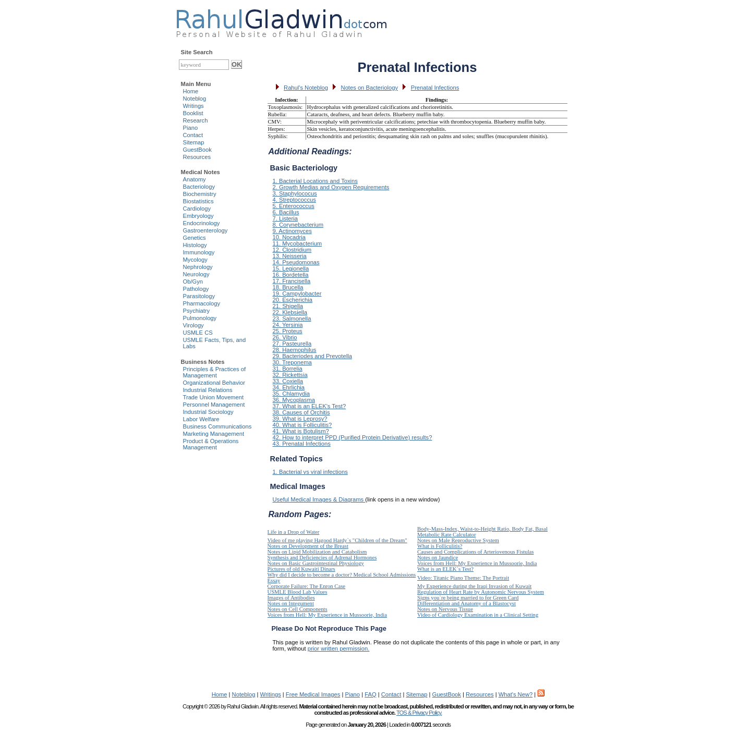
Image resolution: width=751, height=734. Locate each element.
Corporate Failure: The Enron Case (307, 586)
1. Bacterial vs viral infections (310, 472)
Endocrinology (201, 223)
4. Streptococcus (294, 200)
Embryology (198, 216)
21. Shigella (288, 306)
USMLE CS (198, 332)
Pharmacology (202, 303)
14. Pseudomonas (296, 262)
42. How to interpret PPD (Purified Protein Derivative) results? (352, 437)
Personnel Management (214, 404)
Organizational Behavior (214, 383)
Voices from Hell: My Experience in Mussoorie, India (477, 563)
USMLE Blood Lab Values (298, 592)
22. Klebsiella (290, 312)
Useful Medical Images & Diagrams (319, 499)
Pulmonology (200, 318)
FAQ (370, 694)
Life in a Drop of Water (294, 532)
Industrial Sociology (208, 412)
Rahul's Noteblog (306, 87)
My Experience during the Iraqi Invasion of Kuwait (474, 586)
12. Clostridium (292, 250)
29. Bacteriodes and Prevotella (312, 356)
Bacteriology (199, 187)
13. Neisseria (290, 256)
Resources (197, 157)
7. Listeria (285, 218)
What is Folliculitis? (439, 546)
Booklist (193, 113)
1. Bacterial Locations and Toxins (315, 181)
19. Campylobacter (297, 293)
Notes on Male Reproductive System (458, 540)
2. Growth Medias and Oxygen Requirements (331, 187)
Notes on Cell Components (298, 609)
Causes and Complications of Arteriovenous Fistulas (475, 552)
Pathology (196, 289)
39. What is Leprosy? (300, 418)
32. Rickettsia (290, 375)
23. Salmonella (292, 318)
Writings (193, 106)
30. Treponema (292, 362)
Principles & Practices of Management (214, 372)
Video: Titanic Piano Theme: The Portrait (463, 578)
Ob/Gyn (193, 281)
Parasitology (199, 296)
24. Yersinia (288, 325)
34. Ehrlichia (289, 387)
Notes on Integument (291, 603)
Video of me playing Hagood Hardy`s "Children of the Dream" (337, 540)
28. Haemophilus (295, 350)
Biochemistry (199, 194)
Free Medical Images (313, 694)
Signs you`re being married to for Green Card (467, 598)
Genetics (194, 238)
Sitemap (193, 142)
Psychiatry (196, 311)
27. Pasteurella (292, 343)
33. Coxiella (288, 381)
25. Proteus (287, 331)
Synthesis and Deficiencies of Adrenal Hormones (322, 557)
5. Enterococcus (293, 206)
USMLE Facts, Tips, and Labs (214, 343)
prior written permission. (339, 648)
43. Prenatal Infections (302, 444)
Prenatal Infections (435, 87)
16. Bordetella (291, 275)
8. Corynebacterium (298, 225)
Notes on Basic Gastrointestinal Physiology (316, 563)
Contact (193, 135)
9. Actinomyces (292, 231)
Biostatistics (198, 201)
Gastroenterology (205, 230)
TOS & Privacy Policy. (419, 712)
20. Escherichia (293, 300)
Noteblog (195, 98)
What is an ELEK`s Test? (445, 569)
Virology (193, 325)
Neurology (196, 274)
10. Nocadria (289, 237)
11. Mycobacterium (297, 243)
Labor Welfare (201, 419)
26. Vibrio (285, 337)
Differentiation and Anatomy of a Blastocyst (466, 603)
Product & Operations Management (211, 444)
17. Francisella (292, 281)
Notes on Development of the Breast (308, 546)
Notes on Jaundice (437, 557)
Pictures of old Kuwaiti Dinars (301, 569)
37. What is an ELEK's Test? (309, 406)
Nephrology (198, 267)
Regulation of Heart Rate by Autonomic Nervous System (480, 592)
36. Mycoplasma (294, 400)
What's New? (516, 694)
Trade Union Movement (213, 397)
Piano (190, 128)
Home (191, 91)
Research (195, 120)
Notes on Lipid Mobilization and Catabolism (317, 552)
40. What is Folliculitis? (302, 425)
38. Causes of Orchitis (301, 412)
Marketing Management (214, 434)
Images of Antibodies (291, 598)
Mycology (195, 259)
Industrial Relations (208, 390)
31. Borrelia (287, 368)
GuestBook (197, 149)
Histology (195, 245)
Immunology (199, 252)
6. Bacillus (286, 212)
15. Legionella (291, 268)
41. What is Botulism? (301, 431)
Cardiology (197, 208)
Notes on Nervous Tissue (445, 609)
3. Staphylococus (295, 193)
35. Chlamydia (291, 393)
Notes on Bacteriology (369, 87)
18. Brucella (288, 287)
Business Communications (217, 426)
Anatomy (194, 179)
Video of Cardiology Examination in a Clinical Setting (477, 615)
